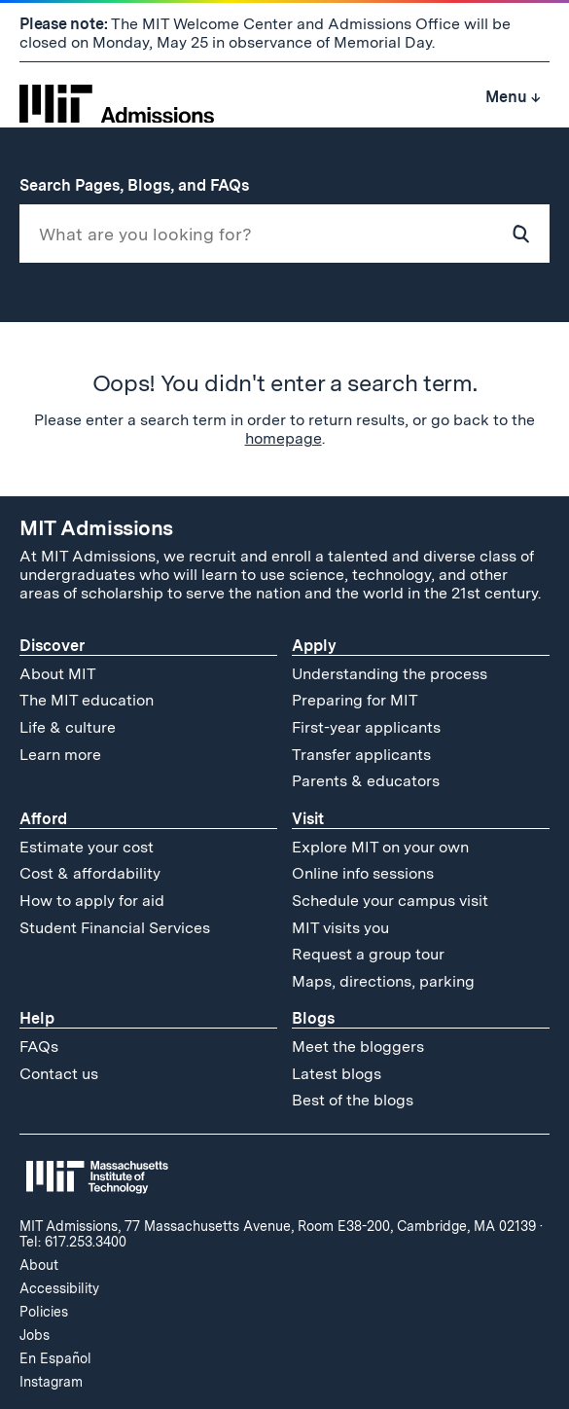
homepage (283, 438)
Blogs (313, 1018)
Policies (43, 1311)
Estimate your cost (86, 847)
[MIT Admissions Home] (116, 97)
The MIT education (86, 700)
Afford (43, 819)
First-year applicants (366, 727)
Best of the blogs (352, 1100)
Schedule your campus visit (390, 900)
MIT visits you (340, 928)
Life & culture (67, 727)
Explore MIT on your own (380, 847)
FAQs (38, 1046)
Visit (308, 819)
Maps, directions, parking (383, 981)
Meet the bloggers (358, 1046)
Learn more (60, 754)
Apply (314, 645)
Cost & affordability (89, 873)
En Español (55, 1358)
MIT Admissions (96, 528)
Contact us (58, 1074)
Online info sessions (363, 873)
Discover (52, 645)
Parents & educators (366, 781)
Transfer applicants (361, 754)
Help (36, 1018)
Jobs (34, 1335)
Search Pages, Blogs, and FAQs (144, 185)
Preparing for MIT (355, 700)
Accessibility (59, 1288)
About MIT (57, 674)
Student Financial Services (114, 928)
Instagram (51, 1382)
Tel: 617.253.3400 (72, 1241)
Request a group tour (368, 954)
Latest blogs (336, 1074)
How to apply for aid (91, 900)
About (38, 1265)
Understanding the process (389, 674)
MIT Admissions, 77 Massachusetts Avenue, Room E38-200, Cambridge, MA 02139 (277, 1226)
